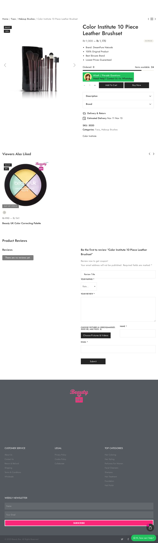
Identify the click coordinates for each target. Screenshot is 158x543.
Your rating (87, 279)
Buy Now (136, 85)
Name (123, 326)
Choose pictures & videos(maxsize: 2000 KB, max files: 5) (98, 328)
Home (5, 19)
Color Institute (89, 136)
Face (13, 19)
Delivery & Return (96, 113)
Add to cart (111, 85)
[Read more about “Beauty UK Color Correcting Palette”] (4, 212)
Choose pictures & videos (95, 335)
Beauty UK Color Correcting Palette (21, 223)
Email (84, 342)
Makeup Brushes (27, 19)
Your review (88, 294)
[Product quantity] (89, 85)
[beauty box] (79, 421)
